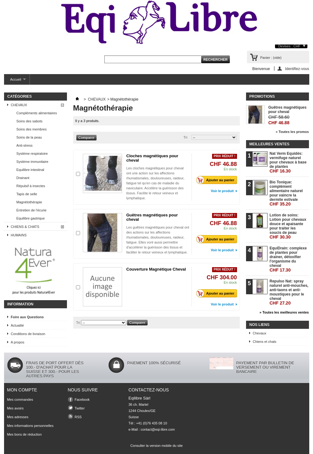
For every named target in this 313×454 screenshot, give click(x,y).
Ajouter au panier (217, 180)
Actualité (17, 325)
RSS (78, 417)
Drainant (23, 178)
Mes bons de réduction (24, 434)
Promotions (262, 96)
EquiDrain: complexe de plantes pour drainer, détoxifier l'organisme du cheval (288, 259)
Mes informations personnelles (30, 426)
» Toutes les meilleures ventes (284, 312)
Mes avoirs (15, 408)
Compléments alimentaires (37, 113)
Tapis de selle (27, 194)
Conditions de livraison (28, 334)
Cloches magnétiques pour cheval (152, 158)
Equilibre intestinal (30, 170)
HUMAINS (19, 235)
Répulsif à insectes (31, 186)
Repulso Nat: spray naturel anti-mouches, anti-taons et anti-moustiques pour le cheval (289, 292)
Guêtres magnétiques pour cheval (152, 217)
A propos (17, 342)
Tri (185, 137)
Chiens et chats (265, 341)
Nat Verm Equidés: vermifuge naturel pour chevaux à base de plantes (288, 162)
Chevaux (259, 333)
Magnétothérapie (29, 202)
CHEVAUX (19, 105)
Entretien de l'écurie (32, 210)
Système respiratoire (32, 153)
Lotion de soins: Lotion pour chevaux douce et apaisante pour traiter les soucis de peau (288, 226)
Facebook (82, 399)
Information (20, 304)
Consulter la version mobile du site (156, 445)
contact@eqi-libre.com (158, 429)
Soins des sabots (30, 121)
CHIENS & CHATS (25, 227)
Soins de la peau (29, 137)
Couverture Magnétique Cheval (156, 269)
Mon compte (22, 389)
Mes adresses (17, 417)
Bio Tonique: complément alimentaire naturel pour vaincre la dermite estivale (286, 193)
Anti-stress (25, 145)
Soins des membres (32, 129)
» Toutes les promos (292, 132)
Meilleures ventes (269, 144)
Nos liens (259, 325)
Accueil (15, 81)
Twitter (80, 408)
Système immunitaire (33, 161)
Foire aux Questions (27, 317)
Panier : (271, 57)
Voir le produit (222, 191)
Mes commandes (20, 399)
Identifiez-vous (297, 69)
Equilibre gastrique (31, 218)
